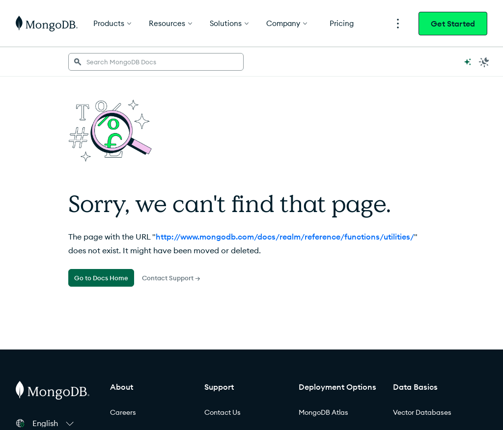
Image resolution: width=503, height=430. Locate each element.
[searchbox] (156, 62)
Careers (123, 412)
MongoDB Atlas (323, 412)
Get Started (453, 23)
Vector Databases (422, 412)
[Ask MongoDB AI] (468, 62)
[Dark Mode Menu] (484, 62)
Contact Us (222, 412)
